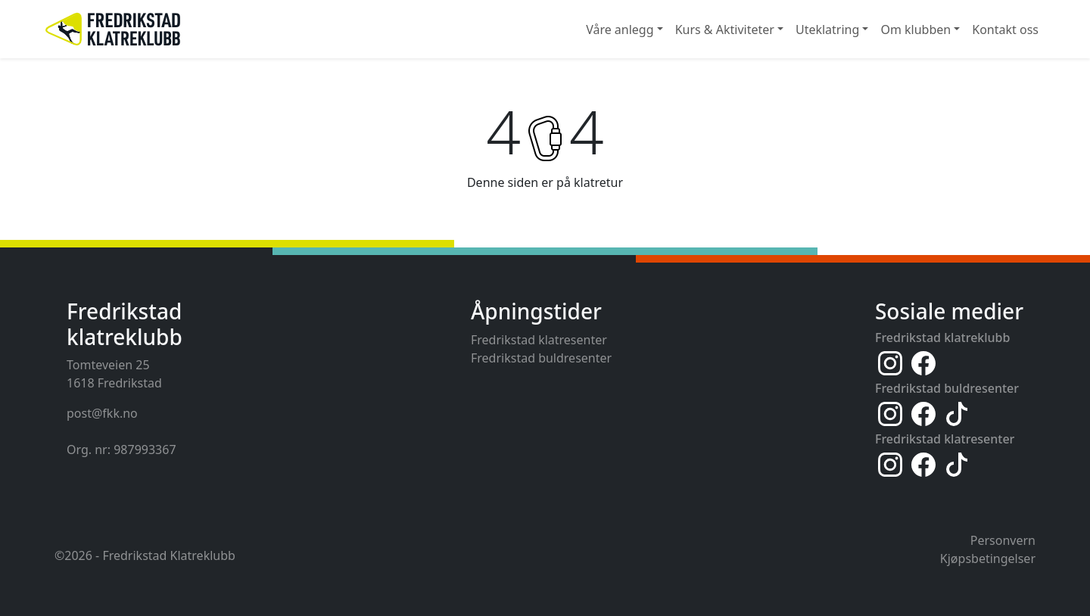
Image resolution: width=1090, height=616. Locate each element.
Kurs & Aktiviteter (724, 29)
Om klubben (915, 29)
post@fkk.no (102, 413)
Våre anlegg (619, 29)
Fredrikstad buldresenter (541, 358)
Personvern (1003, 540)
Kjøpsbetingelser (988, 558)
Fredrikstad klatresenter (539, 339)
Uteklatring (827, 29)
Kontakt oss (1005, 29)
